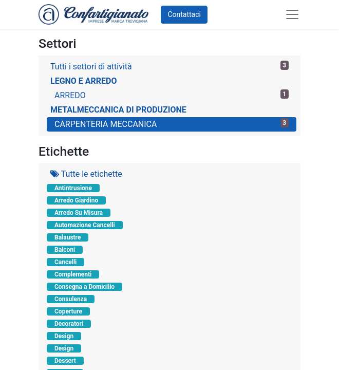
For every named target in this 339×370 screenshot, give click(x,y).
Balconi (64, 249)
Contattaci (184, 14)
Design (63, 336)
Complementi (72, 274)
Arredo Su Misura (78, 212)
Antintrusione (73, 188)
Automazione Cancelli (84, 225)
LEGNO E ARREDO (83, 81)
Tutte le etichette (86, 174)
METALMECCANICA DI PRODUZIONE (118, 110)
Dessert (65, 360)
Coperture (68, 311)
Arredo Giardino (76, 200)
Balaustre (67, 237)
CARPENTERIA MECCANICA (171, 123)
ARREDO (171, 94)
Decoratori (68, 323)
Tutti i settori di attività (169, 66)
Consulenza (70, 299)
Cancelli (65, 262)
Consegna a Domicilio (84, 286)
